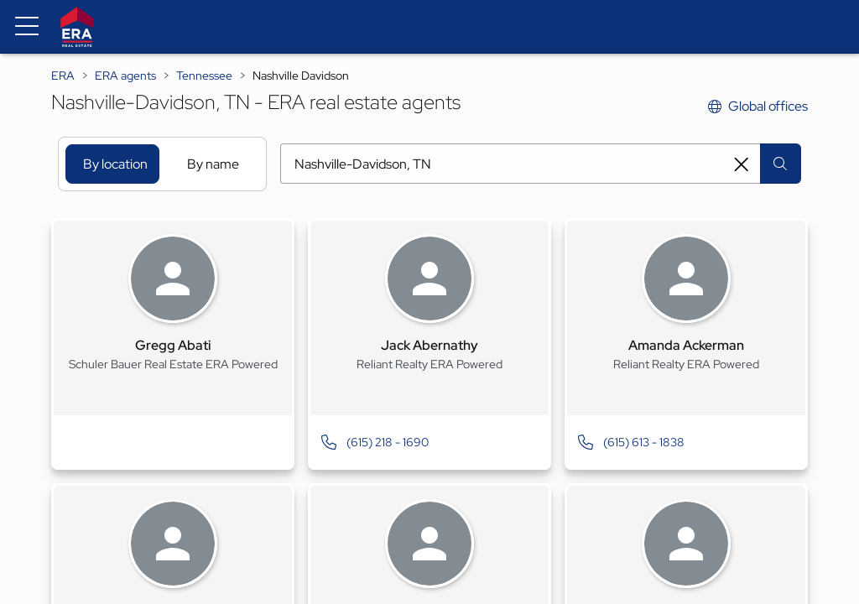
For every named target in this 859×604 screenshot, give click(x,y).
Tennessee (204, 75)
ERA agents (125, 75)
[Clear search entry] (741, 164)
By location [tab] (115, 164)
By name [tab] (213, 164)
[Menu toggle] (26, 26)
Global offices (758, 106)
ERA (63, 75)
